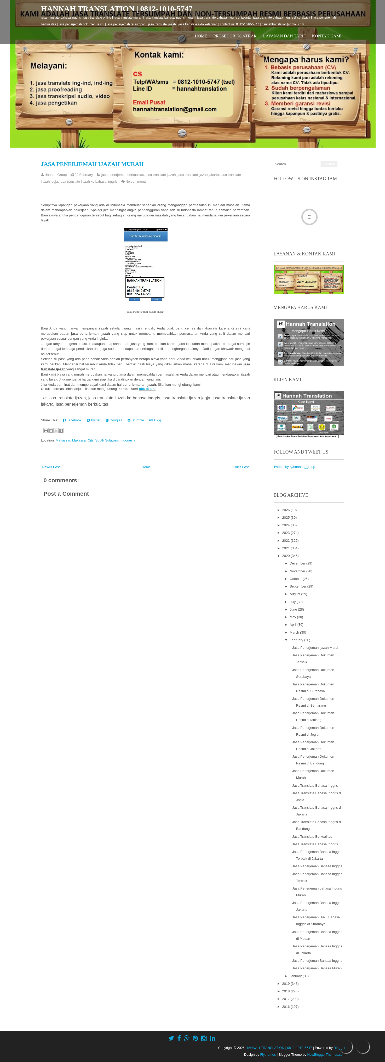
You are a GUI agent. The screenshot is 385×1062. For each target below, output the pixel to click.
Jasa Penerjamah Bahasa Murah (317, 968)
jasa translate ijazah (161, 175)
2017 (286, 999)
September (298, 586)
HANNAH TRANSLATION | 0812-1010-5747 (117, 8)
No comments (135, 181)
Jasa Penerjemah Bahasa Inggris (317, 866)
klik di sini (147, 389)
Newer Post (51, 467)
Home (201, 36)
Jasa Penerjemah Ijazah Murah (92, 164)
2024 (286, 525)
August (295, 594)
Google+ (114, 420)
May (293, 617)
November (298, 571)
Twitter (94, 420)
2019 (286, 984)
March (295, 632)
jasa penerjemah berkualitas (122, 175)
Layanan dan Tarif (284, 36)
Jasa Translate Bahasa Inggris (315, 785)
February (297, 640)
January (296, 976)
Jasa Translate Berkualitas (312, 837)
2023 (286, 533)
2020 (286, 556)
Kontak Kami (327, 36)
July (293, 602)
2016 (286, 1007)
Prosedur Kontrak (235, 36)
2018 (286, 991)
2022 (286, 541)
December (298, 563)
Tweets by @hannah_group (294, 467)
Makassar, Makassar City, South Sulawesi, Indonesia (95, 440)
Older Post (241, 467)
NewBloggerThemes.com (326, 1055)
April (293, 625)
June (294, 609)
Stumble (136, 420)
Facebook (72, 420)
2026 (286, 510)
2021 (286, 548)
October (296, 579)
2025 (286, 517)
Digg (155, 420)
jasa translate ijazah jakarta (198, 175)
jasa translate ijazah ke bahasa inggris (88, 181)
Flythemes (268, 1055)
